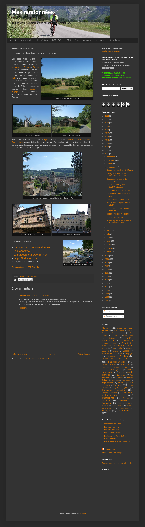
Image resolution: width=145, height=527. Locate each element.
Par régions (42, 40)
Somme (126, 398)
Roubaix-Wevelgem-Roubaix (118, 214)
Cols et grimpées (83, 40)
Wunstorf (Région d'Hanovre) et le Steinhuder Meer (119, 222)
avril (109, 241)
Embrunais (107, 353)
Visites (129, 405)
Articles (108, 312)
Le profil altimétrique (25, 258)
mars (109, 245)
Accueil (12, 40)
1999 (107, 294)
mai (108, 238)
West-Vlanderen (125, 410)
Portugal (107, 385)
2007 (107, 266)
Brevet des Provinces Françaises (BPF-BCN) (117, 346)
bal (130, 333)
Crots (129, 348)
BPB (69, 40)
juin (108, 234)
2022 (107, 116)
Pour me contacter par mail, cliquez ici (117, 463)
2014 (107, 143)
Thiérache (106, 400)
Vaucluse (105, 405)
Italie (103, 367)
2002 (107, 283)
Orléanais (119, 377)
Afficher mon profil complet (112, 453)
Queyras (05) (121, 387)
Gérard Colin (24, 296)
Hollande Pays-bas (109, 365)
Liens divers (114, 40)
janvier (110, 251)
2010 (107, 256)
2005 (107, 273)
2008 (107, 263)
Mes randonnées (33, 12)
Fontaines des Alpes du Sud (115, 436)
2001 (107, 287)
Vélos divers (117, 406)
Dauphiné (105, 351)
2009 (107, 259)
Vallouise (127, 403)
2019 (107, 126)
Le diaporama (21, 251)
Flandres (123, 356)
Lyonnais (105, 370)
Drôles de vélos (110, 439)
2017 (107, 133)
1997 (107, 301)
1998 (107, 297)
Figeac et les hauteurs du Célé (119, 190)
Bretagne (112, 338)
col (114, 348)
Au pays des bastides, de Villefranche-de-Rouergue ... (119, 175)
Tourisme (106, 403)
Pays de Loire (107, 382)
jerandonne (110, 449)
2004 (107, 276)
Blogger (83, 514)
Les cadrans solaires (112, 433)
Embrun (126, 351)
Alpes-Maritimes (119, 330)
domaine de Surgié (20, 67)
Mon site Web (26, 40)
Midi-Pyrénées (25, 276)
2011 (107, 154)
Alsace (129, 330)
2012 (107, 150)
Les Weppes (114, 367)
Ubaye (119, 403)
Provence (117, 385)
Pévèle (120, 382)
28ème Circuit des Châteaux (118, 199)
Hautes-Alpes (116, 361)
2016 (107, 137)
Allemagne (106, 328)
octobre (110, 164)
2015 (107, 140)
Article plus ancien (85, 354)
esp (121, 353)
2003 (107, 280)
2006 (107, 269)
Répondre (23, 308)
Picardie (130, 382)
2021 (107, 119)
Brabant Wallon (128, 335)
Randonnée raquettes (110, 393)
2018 (107, 130)
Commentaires (110, 316)
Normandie (121, 375)
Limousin (127, 367)
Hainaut (129, 358)
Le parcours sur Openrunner (30, 254)
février (109, 248)
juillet (109, 231)
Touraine (123, 400)
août (109, 227)
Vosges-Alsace (124, 408)
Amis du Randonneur (110, 333)
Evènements (111, 356)
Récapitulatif (108, 398)
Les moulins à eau (111, 430)
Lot (13, 86)
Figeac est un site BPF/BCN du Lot (27, 267)
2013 (107, 147)
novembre (111, 160)
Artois (123, 333)
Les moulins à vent (111, 427)
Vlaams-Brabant (107, 408)
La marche (100, 40)
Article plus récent (20, 354)
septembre (111, 167)
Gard (119, 359)
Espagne (129, 354)
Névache (121, 372)
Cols (120, 348)
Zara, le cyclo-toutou (115, 217)
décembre (111, 157)
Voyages (34, 276)
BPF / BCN (57, 40)
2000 (107, 290)
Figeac (47, 139)
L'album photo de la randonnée (31, 247)
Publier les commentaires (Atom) (36, 358)
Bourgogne (116, 335)
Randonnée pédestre (113, 390)
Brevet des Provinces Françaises (117, 442)
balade (104, 335)
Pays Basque (126, 380)
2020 (107, 123)
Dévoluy (116, 351)
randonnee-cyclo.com (112, 424)
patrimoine (115, 380)
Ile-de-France (125, 365)
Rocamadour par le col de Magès (120, 170)
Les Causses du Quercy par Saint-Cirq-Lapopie (118, 186)
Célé (14, 78)
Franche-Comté (107, 359)
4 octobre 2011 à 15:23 (40, 296)
